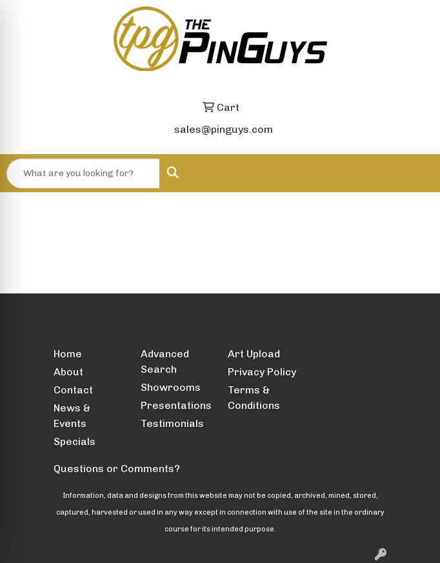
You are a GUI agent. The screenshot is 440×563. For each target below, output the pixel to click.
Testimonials (172, 423)
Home (68, 354)
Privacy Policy (262, 372)
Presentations (176, 405)
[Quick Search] (83, 173)
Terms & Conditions (254, 397)
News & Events (72, 416)
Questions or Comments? (117, 468)
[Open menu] (414, 173)
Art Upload (254, 354)
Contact (73, 390)
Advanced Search (165, 361)
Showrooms (171, 387)
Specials (74, 441)
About (68, 372)
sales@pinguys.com (223, 129)
